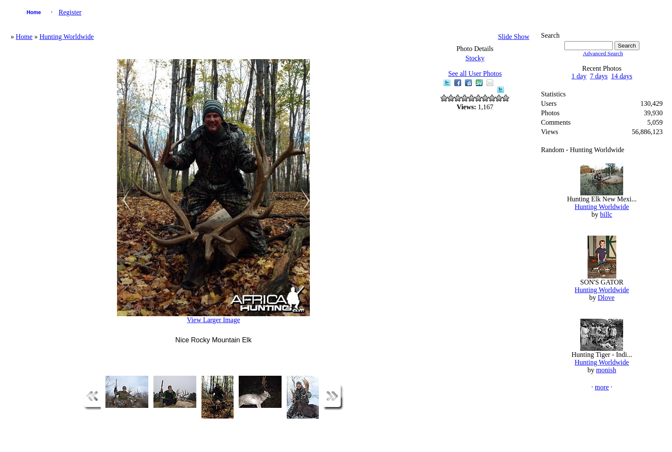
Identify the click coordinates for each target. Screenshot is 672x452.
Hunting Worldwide (66, 36)
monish (606, 370)
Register (70, 12)
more (602, 387)
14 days (621, 76)
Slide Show (513, 36)
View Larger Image (213, 319)
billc (606, 214)
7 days (598, 76)
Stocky (474, 58)
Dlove (606, 297)
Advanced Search (603, 53)
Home (34, 12)
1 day (578, 76)
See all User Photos (475, 73)
